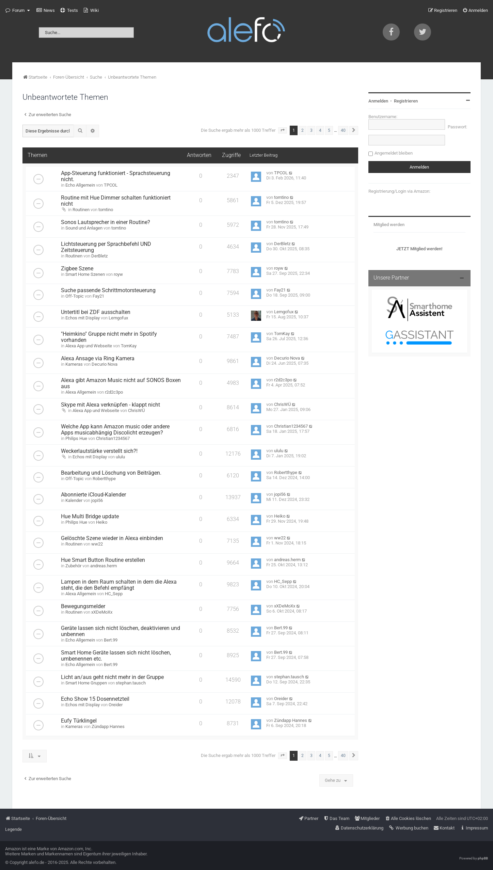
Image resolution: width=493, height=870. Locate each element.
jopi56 (97, 500)
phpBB (483, 858)
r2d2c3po (114, 392)
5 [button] (329, 130)
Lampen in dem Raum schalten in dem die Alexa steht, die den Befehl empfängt (119, 585)
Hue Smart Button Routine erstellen (103, 560)
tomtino (105, 209)
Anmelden (378, 101)
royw (118, 274)
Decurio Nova (104, 364)
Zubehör (73, 565)
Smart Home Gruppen (86, 682)
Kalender (73, 500)
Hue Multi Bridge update (90, 516)
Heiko (101, 522)
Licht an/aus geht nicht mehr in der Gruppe (112, 677)
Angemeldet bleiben (394, 153)
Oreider (116, 704)
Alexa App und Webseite (88, 345)
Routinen (81, 209)
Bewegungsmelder (83, 606)
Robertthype (104, 478)
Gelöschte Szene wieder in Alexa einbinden (112, 538)
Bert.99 (110, 640)
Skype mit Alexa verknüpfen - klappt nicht (110, 405)
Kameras (74, 364)
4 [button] (320, 130)
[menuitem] (45, 10)
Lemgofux (118, 317)
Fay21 (98, 296)
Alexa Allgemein (80, 392)
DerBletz (99, 255)
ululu (120, 456)
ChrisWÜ (136, 410)
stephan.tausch (131, 682)
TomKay (129, 345)
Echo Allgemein (80, 185)
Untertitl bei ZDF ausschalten (95, 312)
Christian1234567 (113, 438)
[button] (282, 130)
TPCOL (110, 185)
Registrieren (406, 101)
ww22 (97, 544)
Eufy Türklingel (79, 721)
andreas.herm (103, 565)
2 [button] (302, 130)
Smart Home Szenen (85, 274)
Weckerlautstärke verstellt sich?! (99, 451)
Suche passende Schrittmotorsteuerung (108, 290)
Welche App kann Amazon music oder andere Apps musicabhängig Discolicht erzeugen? (115, 430)
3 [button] (311, 130)
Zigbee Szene (77, 269)
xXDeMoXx (101, 612)
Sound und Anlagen (83, 228)
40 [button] (343, 130)
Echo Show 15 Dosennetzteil (95, 699)
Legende (13, 829)
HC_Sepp (114, 593)
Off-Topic (74, 296)
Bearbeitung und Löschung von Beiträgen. (111, 473)
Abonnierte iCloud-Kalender (93, 495)
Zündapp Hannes (108, 726)
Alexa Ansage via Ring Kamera (97, 358)
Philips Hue (76, 438)
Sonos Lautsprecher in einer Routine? (105, 222)
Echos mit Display (82, 317)
